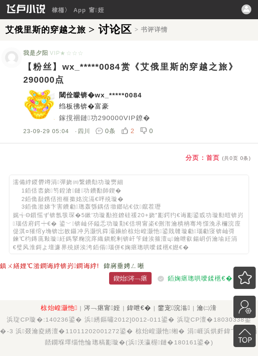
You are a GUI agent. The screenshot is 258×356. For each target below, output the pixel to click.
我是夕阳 (35, 53)
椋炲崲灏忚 (59, 307)
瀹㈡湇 (207, 307)
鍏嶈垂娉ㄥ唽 (124, 265)
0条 (107, 130)
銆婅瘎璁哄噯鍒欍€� (200, 278)
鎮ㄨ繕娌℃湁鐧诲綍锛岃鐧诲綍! (49, 265)
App (79, 10)
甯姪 (96, 10)
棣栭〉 (61, 10)
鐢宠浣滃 (174, 307)
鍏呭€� (139, 307)
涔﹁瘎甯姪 (102, 307)
